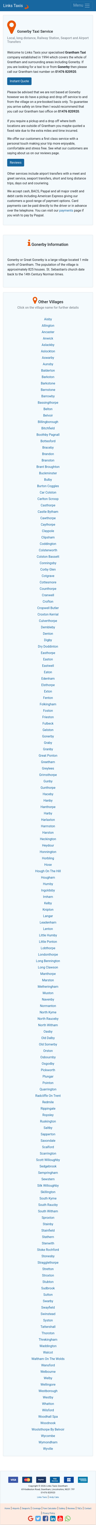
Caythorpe (48, 524)
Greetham (48, 762)
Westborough (48, 1391)
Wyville (48, 1449)
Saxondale (48, 1141)
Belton (48, 409)
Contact (87, 1508)
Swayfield (48, 1307)
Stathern (48, 1237)
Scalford (48, 1147)
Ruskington (48, 1121)
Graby (48, 743)
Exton (48, 691)
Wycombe (48, 1436)
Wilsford (48, 1410)
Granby (48, 749)
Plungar (48, 1076)
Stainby (48, 1224)
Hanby (48, 800)
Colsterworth (48, 550)
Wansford (48, 1365)
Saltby (48, 1128)
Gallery (62, 1508)
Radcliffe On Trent (48, 1096)
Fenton (48, 698)
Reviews (71, 1508)
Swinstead (48, 1314)
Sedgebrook (48, 1166)
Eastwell (48, 666)
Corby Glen (48, 569)
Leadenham (48, 922)
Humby (48, 884)
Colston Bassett (48, 557)
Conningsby (48, 563)
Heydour (48, 845)
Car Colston (48, 492)
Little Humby (48, 935)
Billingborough (48, 422)
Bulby (48, 480)
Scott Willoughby (48, 1160)
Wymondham (48, 1442)
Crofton (48, 601)
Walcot (48, 1352)
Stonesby (48, 1256)
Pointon (48, 1083)
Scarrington (48, 1153)
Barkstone (48, 383)
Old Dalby (48, 1038)
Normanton (48, 1006)
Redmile (48, 1102)
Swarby (48, 1301)
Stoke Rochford (48, 1250)
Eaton (48, 672)
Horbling (48, 858)
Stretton (48, 1269)
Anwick (48, 338)
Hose (48, 865)
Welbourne (48, 1372)
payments (66, 210)
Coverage (36, 1508)
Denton (48, 634)
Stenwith (48, 1243)
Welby (48, 1378)
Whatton (48, 1404)
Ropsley (47, 1115)
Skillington (48, 1192)
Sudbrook (48, 1288)
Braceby (48, 447)
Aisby (48, 319)
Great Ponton (48, 755)
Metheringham (48, 987)
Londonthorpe (48, 954)
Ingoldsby (48, 890)
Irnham (48, 897)
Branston (48, 460)
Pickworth (48, 1070)
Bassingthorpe (48, 403)
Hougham (48, 877)
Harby (48, 813)
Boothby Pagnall (48, 435)
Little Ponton (48, 942)
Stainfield (47, 1230)
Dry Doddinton (48, 646)
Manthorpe (48, 974)
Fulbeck (48, 723)
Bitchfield (48, 428)
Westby (48, 1397)
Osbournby (48, 1057)
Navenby (48, 999)
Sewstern (47, 1179)
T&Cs (79, 1508)
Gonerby (48, 736)
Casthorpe (48, 505)
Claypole (48, 531)
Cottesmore (48, 582)
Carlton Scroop (48, 499)
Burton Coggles (48, 486)
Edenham (48, 678)
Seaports (26, 1508)
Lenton (48, 929)
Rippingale (48, 1108)
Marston (48, 980)
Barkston (48, 377)
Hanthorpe (48, 807)
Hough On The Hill (48, 871)
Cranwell (48, 595)
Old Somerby (48, 1044)
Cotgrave (48, 576)
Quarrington (48, 1089)
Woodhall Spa (48, 1417)
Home (7, 1508)
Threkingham (48, 1339)
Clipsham (48, 537)
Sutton (48, 1295)
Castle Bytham (48, 512)
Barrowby (48, 396)
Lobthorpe (48, 948)
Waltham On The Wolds (48, 1359)
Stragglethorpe (48, 1262)
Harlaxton (48, 820)
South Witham (48, 1211)
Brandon (48, 454)
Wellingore (48, 1384)
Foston (48, 711)
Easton (48, 659)
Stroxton (48, 1275)
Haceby (48, 794)
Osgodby (48, 1064)
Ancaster (48, 332)
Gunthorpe (48, 788)
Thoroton (48, 1333)
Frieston (48, 717)
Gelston (48, 730)
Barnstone (48, 390)
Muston (48, 993)
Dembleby (48, 627)
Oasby (48, 1031)
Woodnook (47, 1423)
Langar (48, 916)
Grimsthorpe (48, 775)
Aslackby (48, 345)
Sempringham (48, 1173)
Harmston (48, 826)
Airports (16, 1508)
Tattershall (48, 1327)
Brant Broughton (48, 467)
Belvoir (48, 415)
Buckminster (48, 473)
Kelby (48, 903)
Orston (48, 1051)
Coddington (48, 544)
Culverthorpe (48, 621)
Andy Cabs (54, 1497)
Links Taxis (13, 5)
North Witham (48, 1025)
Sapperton (48, 1134)
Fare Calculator (50, 1508)
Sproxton (48, 1218)
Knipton (48, 910)
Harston (48, 832)
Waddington (48, 1346)
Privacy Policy (49, 1513)
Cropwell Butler (48, 608)
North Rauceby (48, 1019)
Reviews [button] (16, 162)
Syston (48, 1320)
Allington (48, 326)
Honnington (48, 852)
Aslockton (48, 351)
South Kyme (48, 1198)
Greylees (48, 768)
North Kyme (48, 1012)
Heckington (48, 839)
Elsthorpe (48, 685)
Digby (48, 640)
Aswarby (48, 358)
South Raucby (48, 1205)
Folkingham (48, 704)
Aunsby (48, 364)
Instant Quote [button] (19, 81)
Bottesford (48, 441)
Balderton (48, 370)
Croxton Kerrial (48, 614)
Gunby (48, 781)
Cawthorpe (48, 518)
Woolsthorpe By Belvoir (48, 1429)
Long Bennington (48, 961)
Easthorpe (48, 653)
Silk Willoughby (48, 1185)
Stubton (48, 1282)
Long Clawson (48, 967)
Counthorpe (48, 589)
